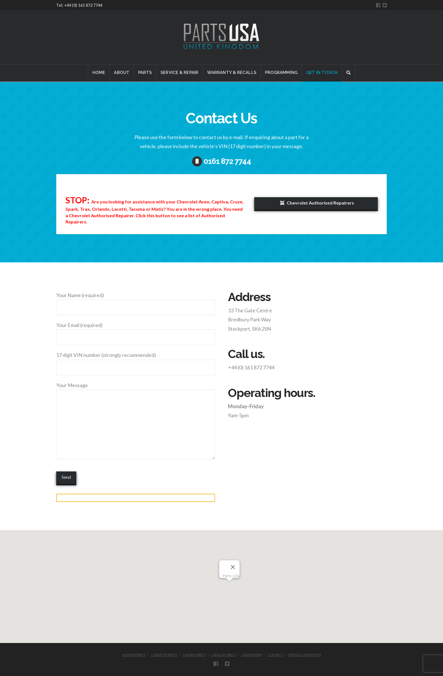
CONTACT (275, 655)
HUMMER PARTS (134, 655)
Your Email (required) (135, 331)
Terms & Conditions (304, 655)
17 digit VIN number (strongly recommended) (135, 361)
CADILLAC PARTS (223, 655)
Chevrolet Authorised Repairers (317, 202)
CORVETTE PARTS (164, 655)
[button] (229, 584)
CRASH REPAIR (251, 655)
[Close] (233, 567)
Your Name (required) (135, 301)
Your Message (135, 389)
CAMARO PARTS (193, 655)
